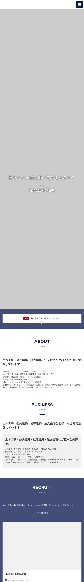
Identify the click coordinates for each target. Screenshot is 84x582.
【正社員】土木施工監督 (15, 574)
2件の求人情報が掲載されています (45, 318)
